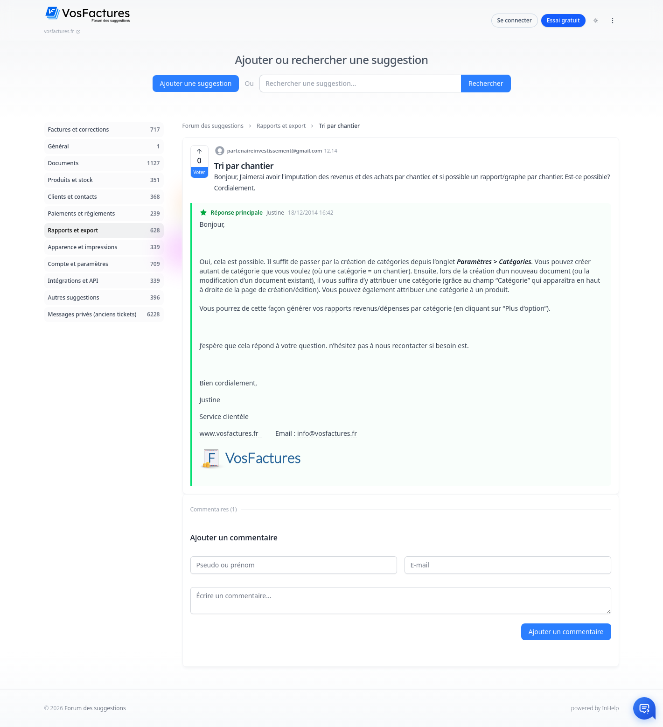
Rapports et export (281, 126)
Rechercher (485, 83)
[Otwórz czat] (644, 708)
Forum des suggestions (213, 126)
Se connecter (514, 20)
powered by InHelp (595, 708)
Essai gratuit (563, 20)
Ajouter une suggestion (196, 83)
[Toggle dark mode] (595, 20)
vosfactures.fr (62, 31)
